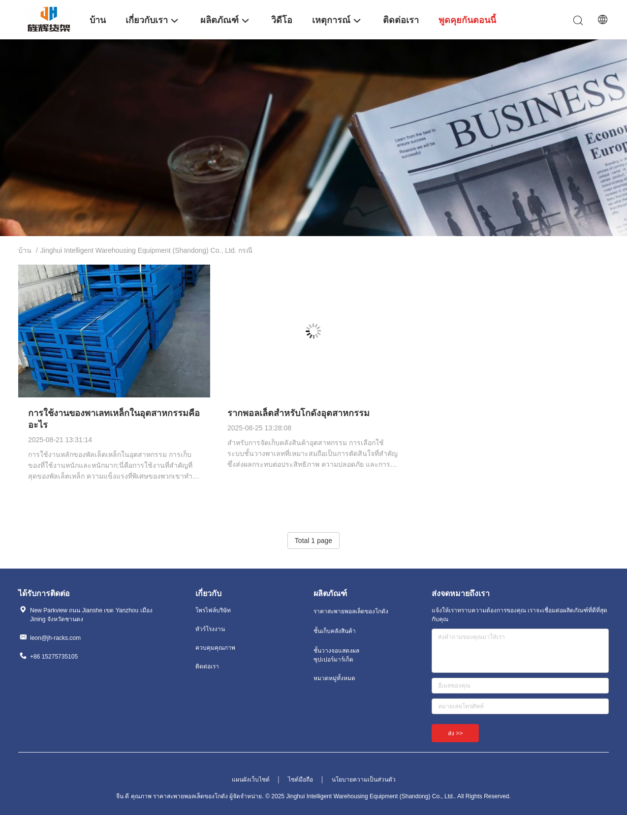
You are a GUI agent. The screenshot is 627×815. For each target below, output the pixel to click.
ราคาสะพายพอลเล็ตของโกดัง (351, 611)
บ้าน (24, 250)
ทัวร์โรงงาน (210, 629)
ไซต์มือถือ (300, 779)
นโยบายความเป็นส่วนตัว (364, 779)
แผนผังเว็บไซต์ (251, 779)
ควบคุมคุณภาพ (215, 647)
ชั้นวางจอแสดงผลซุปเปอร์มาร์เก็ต (336, 655)
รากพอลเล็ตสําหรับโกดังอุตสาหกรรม (298, 413)
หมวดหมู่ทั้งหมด (334, 678)
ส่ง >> (455, 733)
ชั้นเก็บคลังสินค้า (335, 631)
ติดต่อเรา (207, 666)
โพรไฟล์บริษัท (213, 610)
